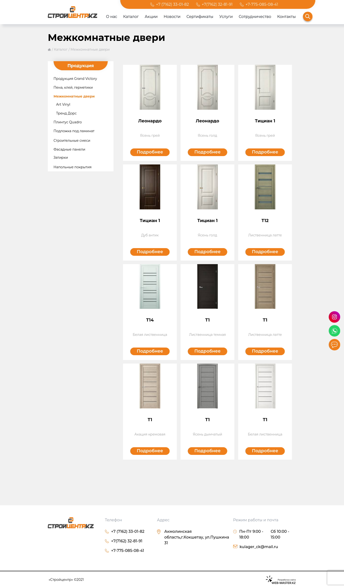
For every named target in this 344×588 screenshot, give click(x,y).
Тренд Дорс (66, 113)
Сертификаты (200, 16)
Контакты (286, 16)
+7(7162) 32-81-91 (217, 4)
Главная (49, 49)
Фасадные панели (69, 149)
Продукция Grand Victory (75, 78)
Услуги (226, 16)
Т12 (265, 220)
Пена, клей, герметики (73, 87)
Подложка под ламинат (74, 131)
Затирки (61, 157)
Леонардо (150, 121)
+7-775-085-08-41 (262, 4)
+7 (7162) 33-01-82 (172, 4)
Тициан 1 (265, 121)
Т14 (150, 320)
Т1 (207, 320)
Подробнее (150, 152)
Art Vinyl (63, 104)
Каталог (131, 16)
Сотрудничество (255, 16)
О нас (111, 16)
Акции (151, 16)
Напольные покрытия (72, 167)
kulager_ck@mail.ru (259, 546)
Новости (172, 16)
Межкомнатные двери (90, 49)
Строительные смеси (72, 140)
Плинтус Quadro (68, 122)
